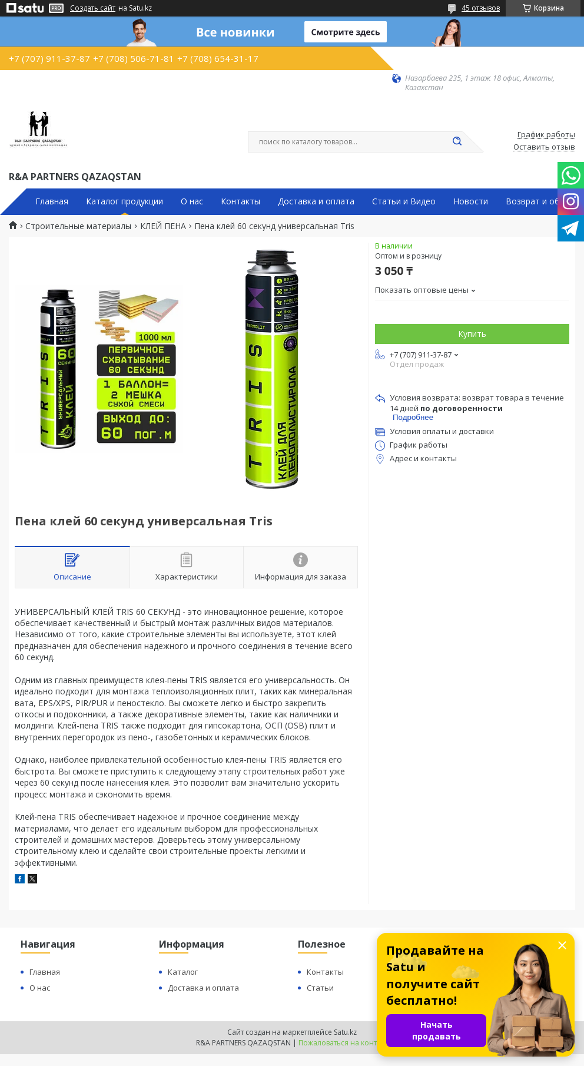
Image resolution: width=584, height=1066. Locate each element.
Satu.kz (345, 1032)
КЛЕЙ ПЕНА (163, 226)
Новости (470, 201)
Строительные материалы (78, 226)
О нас (192, 201)
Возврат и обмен (540, 201)
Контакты (240, 201)
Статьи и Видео (404, 201)
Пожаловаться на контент (343, 1043)
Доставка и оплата (316, 201)
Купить (472, 333)
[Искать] (457, 142)
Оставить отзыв (544, 147)
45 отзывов (481, 8)
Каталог (183, 971)
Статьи (320, 987)
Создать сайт (92, 8)
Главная (51, 201)
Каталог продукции (124, 201)
